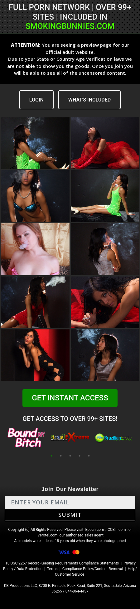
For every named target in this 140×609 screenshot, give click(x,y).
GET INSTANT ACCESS (70, 398)
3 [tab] (70, 456)
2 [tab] (61, 456)
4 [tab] (79, 456)
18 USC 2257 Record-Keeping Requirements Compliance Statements (62, 563)
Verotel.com (47, 535)
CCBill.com (117, 529)
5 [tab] (89, 456)
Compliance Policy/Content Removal (92, 569)
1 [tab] (51, 456)
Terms (52, 569)
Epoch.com (94, 529)
